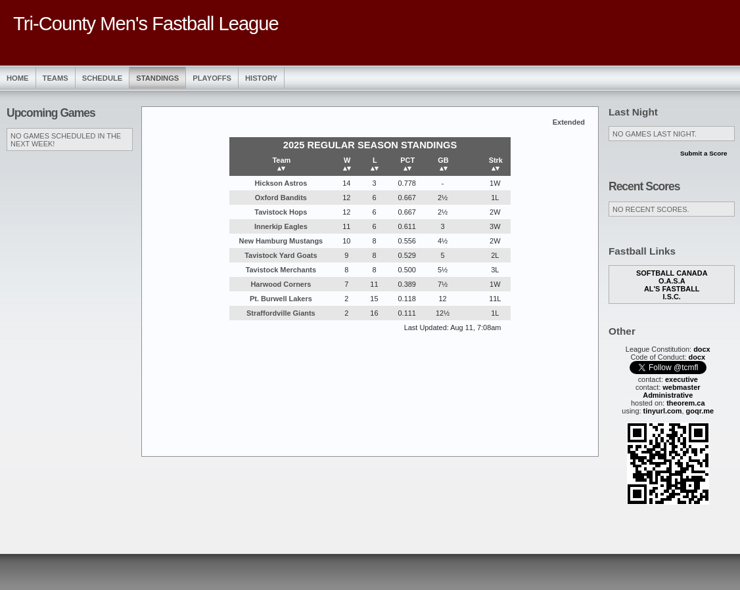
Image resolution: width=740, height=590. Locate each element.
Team (281, 164)
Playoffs (212, 78)
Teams (55, 78)
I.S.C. (672, 297)
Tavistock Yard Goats (280, 255)
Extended (569, 122)
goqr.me (700, 411)
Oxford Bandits (281, 197)
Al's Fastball (672, 289)
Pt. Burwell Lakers (281, 299)
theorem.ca (685, 403)
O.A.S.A (672, 281)
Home (18, 78)
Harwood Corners (280, 284)
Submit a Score (704, 153)
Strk (496, 164)
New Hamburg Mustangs (281, 241)
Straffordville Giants (280, 313)
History (261, 78)
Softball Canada (672, 273)
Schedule (102, 78)
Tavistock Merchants (281, 270)
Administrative (668, 395)
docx (701, 349)
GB (443, 164)
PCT (407, 164)
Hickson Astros (280, 183)
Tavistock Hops (280, 212)
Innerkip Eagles (281, 226)
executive (681, 379)
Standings (157, 78)
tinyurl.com (662, 411)
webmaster (681, 387)
